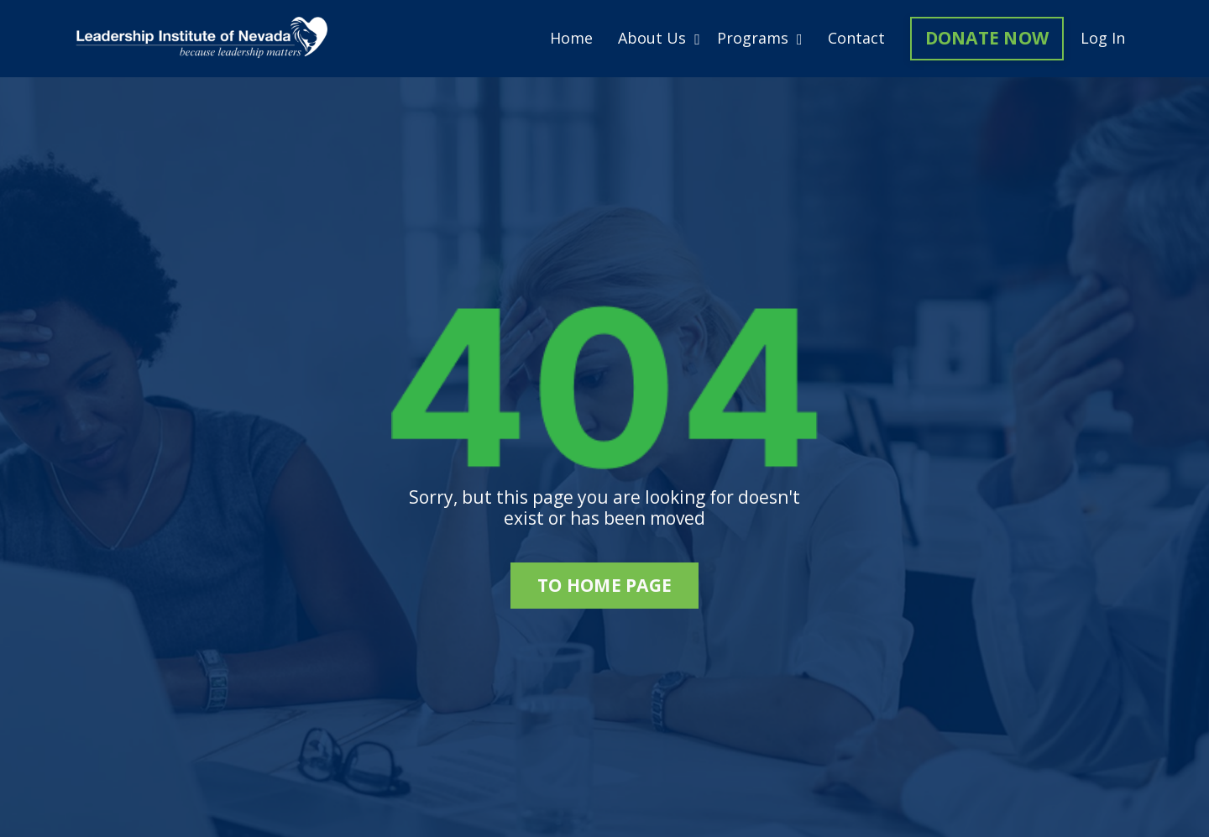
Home (571, 38)
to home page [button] (604, 585)
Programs (760, 38)
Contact (856, 38)
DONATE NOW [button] (987, 38)
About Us (659, 38)
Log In (1103, 38)
